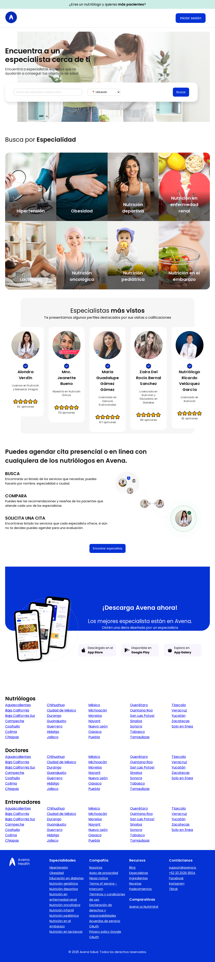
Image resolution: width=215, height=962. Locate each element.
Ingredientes (138, 878)
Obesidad (56, 873)
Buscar (181, 92)
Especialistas (138, 873)
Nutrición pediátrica (64, 915)
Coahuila (12, 726)
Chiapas (12, 737)
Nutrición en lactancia (65, 932)
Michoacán (97, 710)
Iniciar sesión (190, 18)
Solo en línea (182, 726)
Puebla (94, 737)
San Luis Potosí (142, 715)
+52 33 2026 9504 (182, 873)
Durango (54, 715)
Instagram (176, 883)
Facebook (176, 878)
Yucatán (178, 715)
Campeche (14, 721)
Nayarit (94, 721)
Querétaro (139, 705)
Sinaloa (136, 721)
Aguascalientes (18, 705)
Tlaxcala (179, 705)
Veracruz (179, 710)
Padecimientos (140, 889)
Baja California (17, 710)
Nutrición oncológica (64, 905)
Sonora (136, 726)
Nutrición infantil (61, 910)
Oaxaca (94, 731)
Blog (132, 867)
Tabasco (137, 731)
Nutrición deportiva (63, 889)
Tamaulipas (140, 737)
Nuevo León (98, 726)
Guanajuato (56, 721)
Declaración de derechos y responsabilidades (102, 910)
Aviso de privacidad (103, 873)
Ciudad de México (61, 710)
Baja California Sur (20, 715)
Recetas (135, 883)
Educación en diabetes (66, 878)
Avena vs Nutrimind (143, 907)
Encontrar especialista (107, 548)
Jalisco (52, 737)
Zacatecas (181, 721)
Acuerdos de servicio (104, 921)
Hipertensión (58, 867)
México (94, 705)
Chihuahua (56, 705)
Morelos (95, 715)
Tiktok (173, 889)
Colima (11, 731)
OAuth (94, 926)
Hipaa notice (98, 878)
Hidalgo (53, 731)
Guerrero (54, 726)
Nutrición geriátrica (63, 883)
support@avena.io (182, 867)
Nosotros (95, 867)
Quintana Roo (141, 710)
